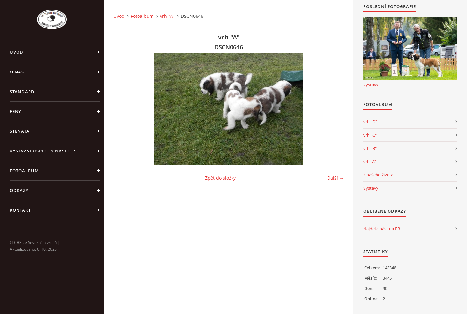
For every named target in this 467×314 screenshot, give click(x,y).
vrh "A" (167, 16)
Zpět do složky (220, 178)
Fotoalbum (24, 171)
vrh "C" (370, 135)
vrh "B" (370, 148)
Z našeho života (378, 175)
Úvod (16, 52)
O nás (17, 72)
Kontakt (20, 210)
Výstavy (370, 85)
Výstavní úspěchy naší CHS (43, 151)
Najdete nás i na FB (381, 228)
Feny (15, 111)
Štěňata (20, 131)
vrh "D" (370, 122)
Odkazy (19, 190)
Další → (335, 178)
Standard (22, 92)
